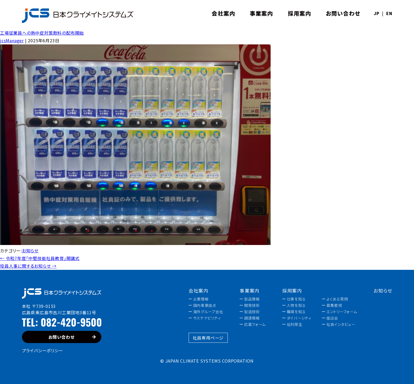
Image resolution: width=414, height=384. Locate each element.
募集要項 (334, 305)
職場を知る (296, 311)
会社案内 (199, 290)
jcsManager (12, 40)
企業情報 (201, 299)
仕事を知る (296, 299)
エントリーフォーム (341, 311)
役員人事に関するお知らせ (28, 266)
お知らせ (30, 250)
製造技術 (252, 311)
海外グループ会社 (208, 311)
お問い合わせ (72, 337)
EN (389, 13)
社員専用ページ (208, 338)
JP (376, 13)
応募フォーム (255, 324)
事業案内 (250, 290)
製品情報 (252, 299)
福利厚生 (294, 324)
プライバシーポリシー (42, 350)
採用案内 (292, 290)
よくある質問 (337, 299)
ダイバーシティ (299, 318)
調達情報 (252, 318)
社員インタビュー (340, 324)
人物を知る (296, 305)
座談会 (332, 318)
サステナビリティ (207, 318)
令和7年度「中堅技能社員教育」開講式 (40, 258)
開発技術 (252, 305)
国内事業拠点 (204, 305)
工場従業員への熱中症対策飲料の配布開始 (42, 33)
